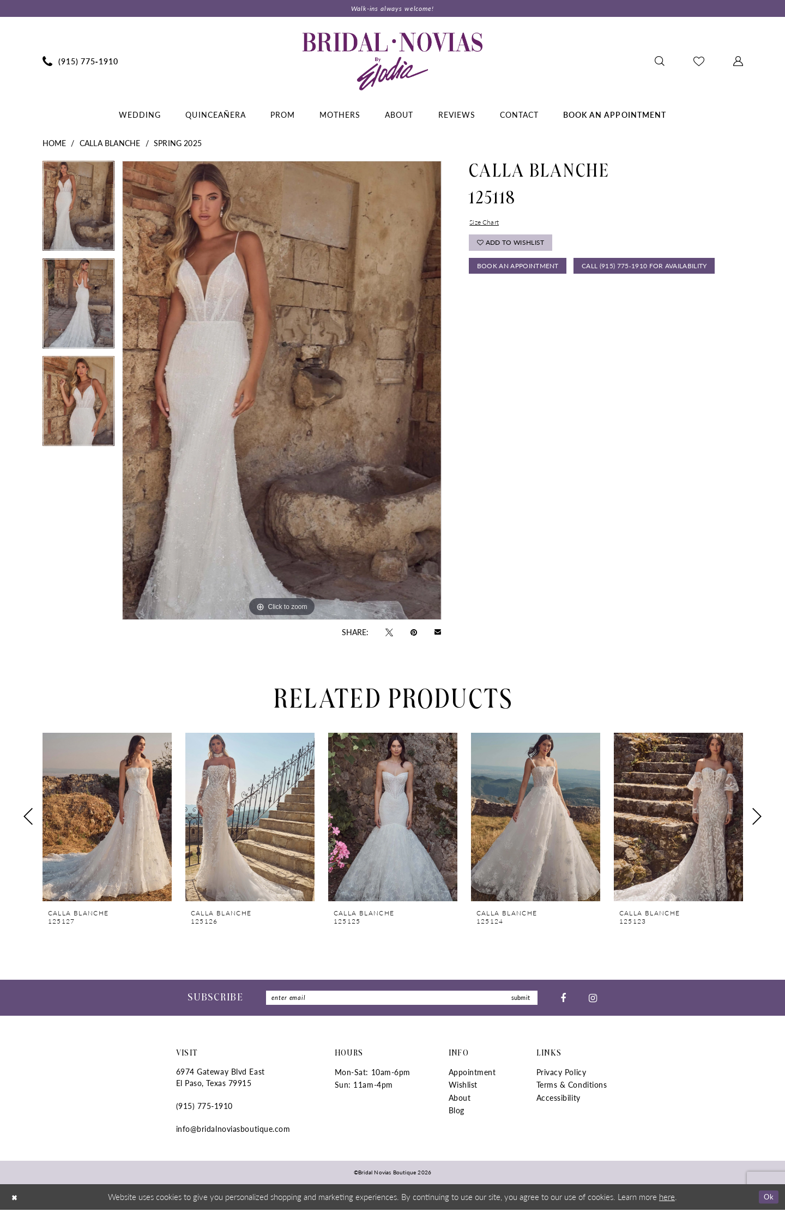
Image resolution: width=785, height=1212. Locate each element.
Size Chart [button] (486, 223)
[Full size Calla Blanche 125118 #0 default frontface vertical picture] (282, 391)
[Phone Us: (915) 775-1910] (80, 62)
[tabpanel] (78, 211)
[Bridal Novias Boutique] (392, 62)
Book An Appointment (522, 272)
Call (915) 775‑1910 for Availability (548, 298)
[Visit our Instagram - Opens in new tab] (592, 999)
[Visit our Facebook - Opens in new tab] (563, 999)
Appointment (472, 1074)
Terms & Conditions (571, 1087)
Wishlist (463, 1087)
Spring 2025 (178, 143)
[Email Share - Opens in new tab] (438, 632)
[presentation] (107, 818)
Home (55, 143)
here (667, 1198)
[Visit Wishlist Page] (698, 62)
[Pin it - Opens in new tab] (414, 632)
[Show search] (659, 62)
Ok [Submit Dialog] (767, 1198)
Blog (456, 1112)
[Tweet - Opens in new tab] (389, 632)
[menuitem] (80, 62)
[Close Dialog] (16, 1199)
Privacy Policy (561, 1074)
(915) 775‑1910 (204, 1108)
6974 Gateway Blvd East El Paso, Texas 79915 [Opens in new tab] (220, 1080)
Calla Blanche (110, 143)
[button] (737, 62)
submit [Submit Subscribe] (519, 999)
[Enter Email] (402, 1000)
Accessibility (558, 1099)
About (460, 1099)
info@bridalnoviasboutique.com (233, 1131)
